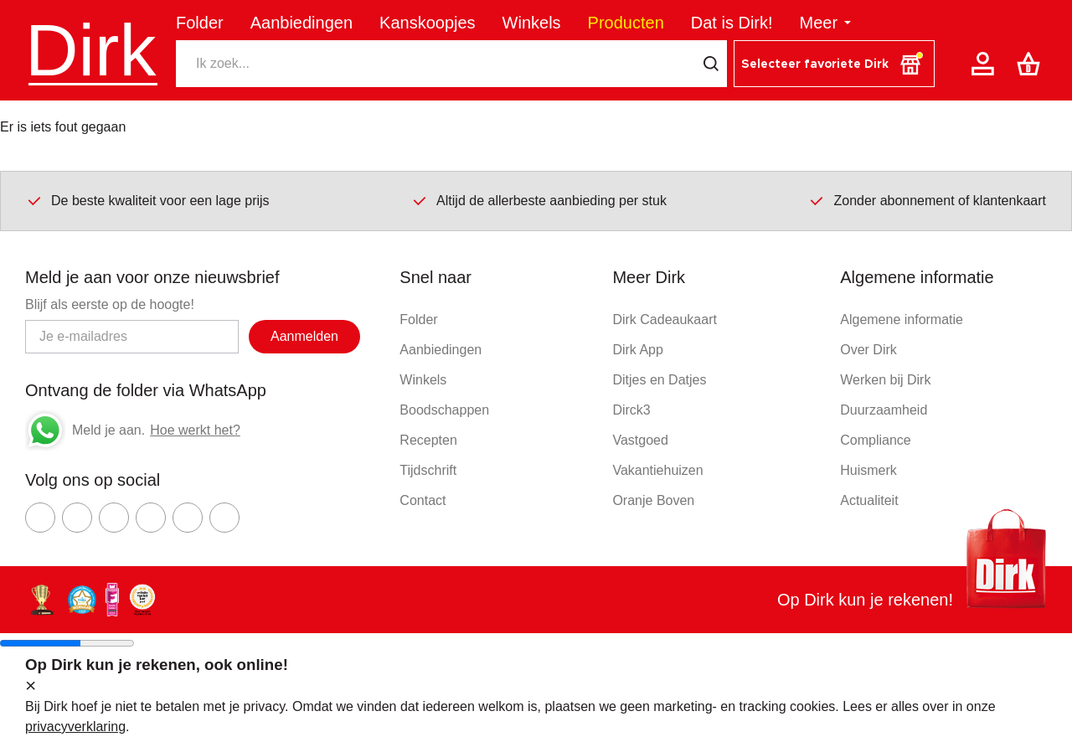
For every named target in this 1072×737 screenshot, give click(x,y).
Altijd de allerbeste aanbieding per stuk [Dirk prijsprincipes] (539, 200)
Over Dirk (868, 350)
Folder (200, 22)
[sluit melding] (30, 686)
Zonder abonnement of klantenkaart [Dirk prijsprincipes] (927, 200)
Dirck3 (631, 410)
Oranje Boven (653, 500)
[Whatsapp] (45, 430)
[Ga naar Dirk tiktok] (188, 517)
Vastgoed (639, 440)
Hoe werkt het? (195, 430)
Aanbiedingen (301, 22)
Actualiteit (869, 500)
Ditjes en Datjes (659, 380)
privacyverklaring (75, 726)
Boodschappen (444, 410)
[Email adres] (132, 336)
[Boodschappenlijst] (1032, 63)
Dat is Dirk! (732, 22)
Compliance (875, 440)
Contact (422, 500)
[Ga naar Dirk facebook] (40, 517)
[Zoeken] (435, 63)
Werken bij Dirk (885, 380)
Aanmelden (304, 336)
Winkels (531, 22)
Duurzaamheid (883, 410)
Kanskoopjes (427, 22)
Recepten (428, 440)
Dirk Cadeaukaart (664, 319)
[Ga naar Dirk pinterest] (151, 517)
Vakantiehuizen (657, 470)
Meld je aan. (108, 430)
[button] (834, 63)
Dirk (90, 50)
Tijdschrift (427, 470)
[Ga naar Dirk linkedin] (224, 517)
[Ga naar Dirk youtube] (114, 517)
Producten (626, 22)
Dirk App (637, 350)
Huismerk (868, 470)
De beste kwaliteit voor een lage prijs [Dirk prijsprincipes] (148, 200)
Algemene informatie (901, 319)
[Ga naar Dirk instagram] (77, 517)
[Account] (986, 63)
